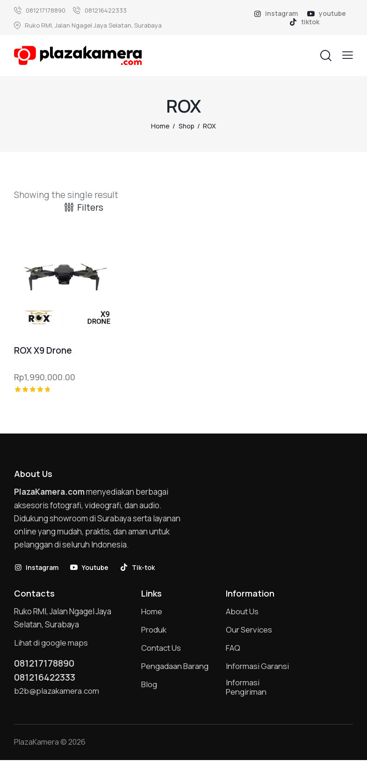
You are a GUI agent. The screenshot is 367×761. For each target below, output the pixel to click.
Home (160, 125)
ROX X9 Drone (43, 350)
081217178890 (45, 663)
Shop (186, 125)
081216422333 (45, 678)
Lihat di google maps (51, 642)
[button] (347, 55)
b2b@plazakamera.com (57, 691)
